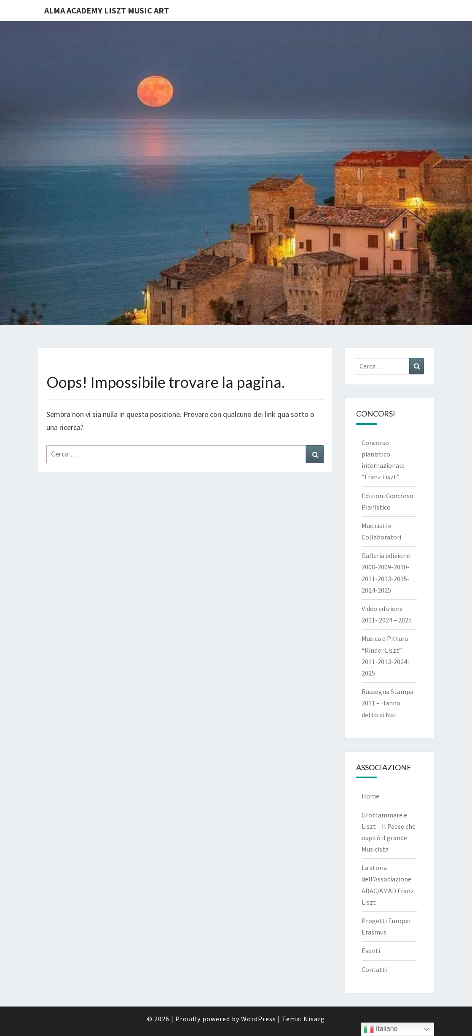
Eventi (371, 950)
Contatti (374, 969)
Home (370, 796)
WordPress (258, 1019)
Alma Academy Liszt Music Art (106, 10)
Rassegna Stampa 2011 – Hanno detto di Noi (387, 702)
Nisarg (314, 1019)
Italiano (380, 1029)
